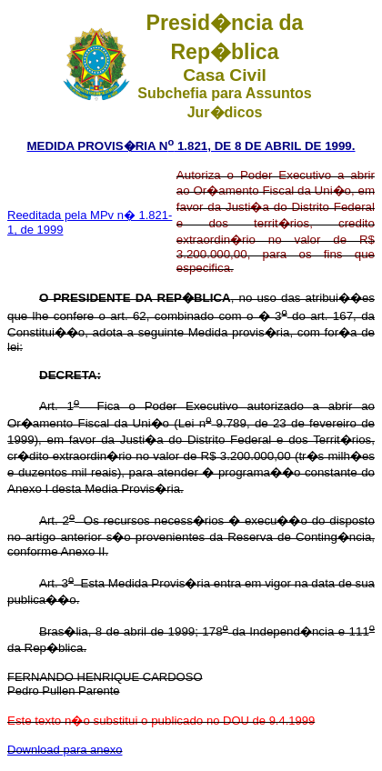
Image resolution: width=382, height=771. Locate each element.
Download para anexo (64, 749)
